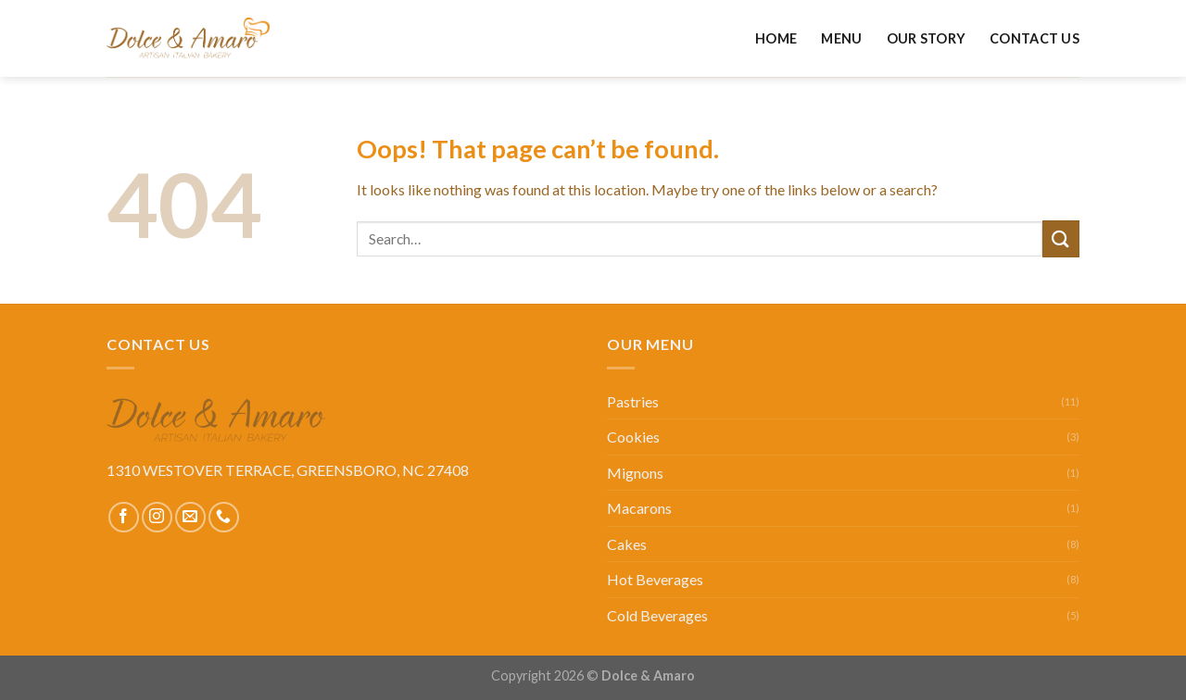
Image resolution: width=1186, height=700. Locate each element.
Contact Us (1034, 38)
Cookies (633, 436)
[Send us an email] (190, 517)
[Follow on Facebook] (123, 517)
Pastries (633, 401)
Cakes (627, 544)
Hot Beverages (655, 579)
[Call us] (223, 517)
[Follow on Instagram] (157, 517)
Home (776, 38)
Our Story (926, 38)
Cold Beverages (657, 615)
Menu (841, 38)
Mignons (635, 472)
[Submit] (1060, 238)
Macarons (639, 508)
